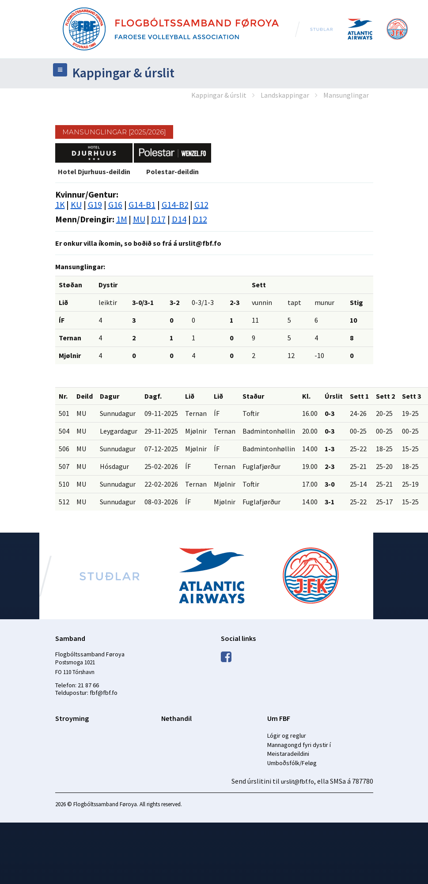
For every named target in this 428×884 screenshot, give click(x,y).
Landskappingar (285, 95)
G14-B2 (175, 204)
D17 (158, 219)
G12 (201, 204)
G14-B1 (142, 204)
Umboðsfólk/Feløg (292, 763)
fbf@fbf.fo (103, 693)
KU (76, 204)
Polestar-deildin (172, 171)
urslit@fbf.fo (297, 781)
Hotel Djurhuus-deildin (94, 171)
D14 (179, 219)
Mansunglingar (346, 95)
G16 (115, 204)
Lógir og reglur (286, 735)
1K (60, 204)
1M (121, 219)
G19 (95, 204)
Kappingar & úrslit (218, 95)
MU (139, 219)
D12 (200, 219)
